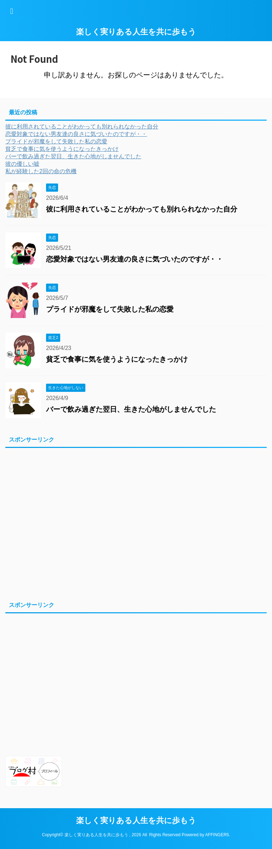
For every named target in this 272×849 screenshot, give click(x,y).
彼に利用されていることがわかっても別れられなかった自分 (81, 127)
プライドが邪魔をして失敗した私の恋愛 (56, 141)
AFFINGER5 (217, 834)
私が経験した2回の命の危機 (40, 171)
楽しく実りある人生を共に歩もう (136, 31)
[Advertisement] (132, 523)
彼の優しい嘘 (22, 164)
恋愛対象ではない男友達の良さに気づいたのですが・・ (76, 134)
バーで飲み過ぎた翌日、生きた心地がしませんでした (73, 156)
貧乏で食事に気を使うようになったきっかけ (62, 149)
